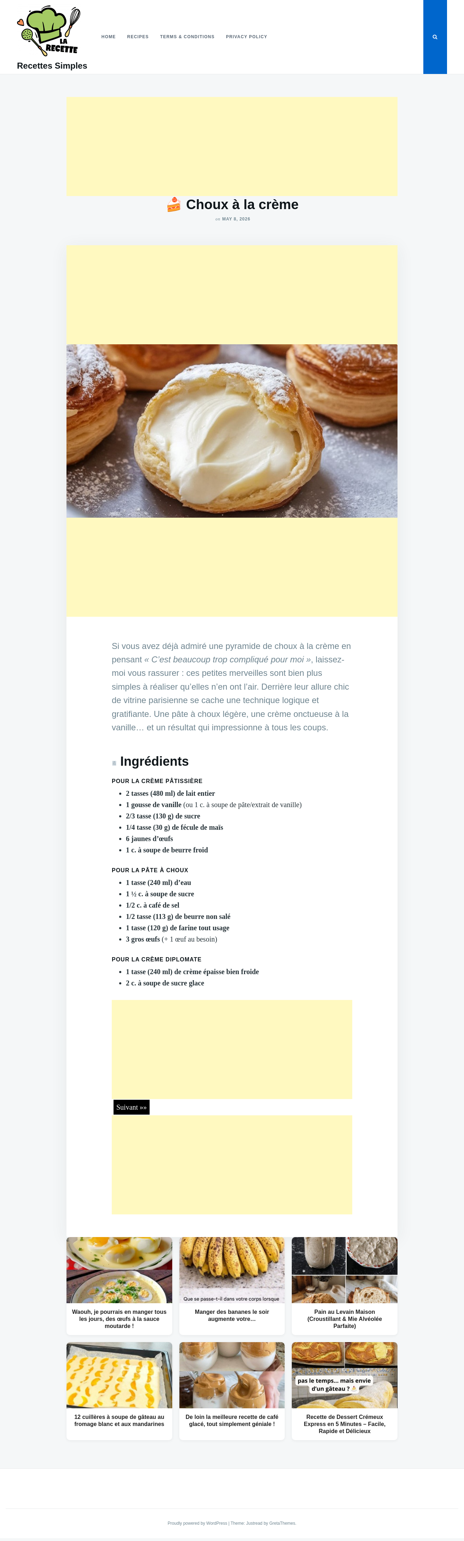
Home (109, 36)
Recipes (138, 36)
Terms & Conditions (187, 36)
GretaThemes (282, 1523)
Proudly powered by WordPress (198, 1523)
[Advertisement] (232, 146)
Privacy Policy (246, 36)
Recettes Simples (52, 65)
